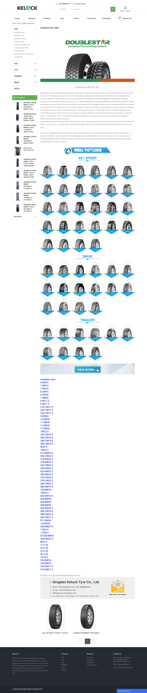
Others (16, 88)
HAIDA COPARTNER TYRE (22, 45)
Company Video (92, 665)
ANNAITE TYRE (19, 42)
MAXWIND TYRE (19, 32)
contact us (91, 18)
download (106, 18)
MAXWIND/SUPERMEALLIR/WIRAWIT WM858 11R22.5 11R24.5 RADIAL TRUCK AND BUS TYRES (30, 163)
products (47, 18)
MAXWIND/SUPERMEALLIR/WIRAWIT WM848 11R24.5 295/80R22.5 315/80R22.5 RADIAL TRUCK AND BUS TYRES (30, 208)
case (62, 18)
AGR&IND (18, 76)
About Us (90, 657)
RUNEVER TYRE (19, 35)
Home (14, 23)
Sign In (122, 11)
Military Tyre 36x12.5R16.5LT (29, 149)
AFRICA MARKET (19, 51)
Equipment (90, 660)
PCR (16, 64)
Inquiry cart (127, 18)
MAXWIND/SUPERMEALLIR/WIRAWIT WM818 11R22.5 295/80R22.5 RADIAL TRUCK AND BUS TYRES (30, 106)
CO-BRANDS (18, 57)
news (77, 18)
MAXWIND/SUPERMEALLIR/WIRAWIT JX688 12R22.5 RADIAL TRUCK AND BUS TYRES (30, 117)
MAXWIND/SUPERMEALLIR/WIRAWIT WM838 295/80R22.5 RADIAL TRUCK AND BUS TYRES (30, 140)
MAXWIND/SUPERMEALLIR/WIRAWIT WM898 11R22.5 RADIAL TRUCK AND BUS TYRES (30, 174)
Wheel (16, 82)
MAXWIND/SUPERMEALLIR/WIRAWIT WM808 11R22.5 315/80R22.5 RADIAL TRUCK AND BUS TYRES (30, 129)
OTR (16, 70)
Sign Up (128, 11)
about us (32, 18)
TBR (18, 23)
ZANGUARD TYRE (19, 39)
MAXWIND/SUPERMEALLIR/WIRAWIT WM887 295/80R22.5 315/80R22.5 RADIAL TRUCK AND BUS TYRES (30, 185)
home (17, 18)
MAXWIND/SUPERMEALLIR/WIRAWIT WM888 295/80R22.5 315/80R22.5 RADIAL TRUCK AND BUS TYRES (30, 197)
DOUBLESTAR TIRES (27, 23)
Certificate (90, 662)
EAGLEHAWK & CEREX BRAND (23, 54)
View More (17, 216)
